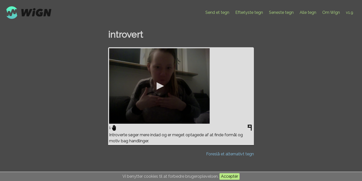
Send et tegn (217, 12)
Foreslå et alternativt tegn (230, 154)
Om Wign (331, 12)
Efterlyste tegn (249, 12)
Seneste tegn (281, 12)
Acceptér (229, 176)
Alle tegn (308, 12)
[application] (159, 86)
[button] (159, 86)
